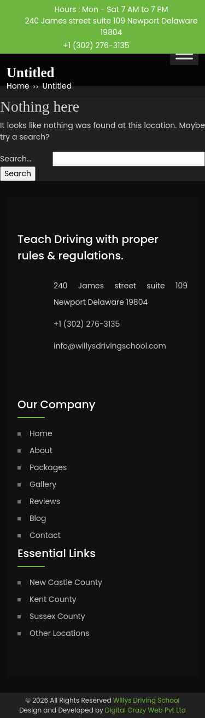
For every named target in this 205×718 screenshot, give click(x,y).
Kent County (53, 599)
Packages (48, 467)
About (41, 450)
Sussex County (57, 616)
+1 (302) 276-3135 (96, 45)
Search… (15, 158)
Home (18, 85)
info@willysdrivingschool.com (110, 345)
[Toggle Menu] (184, 54)
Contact (45, 535)
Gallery (43, 484)
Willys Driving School (146, 700)
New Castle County (66, 582)
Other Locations (59, 633)
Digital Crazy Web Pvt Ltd (145, 710)
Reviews (45, 501)
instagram (169, 42)
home (41, 433)
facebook (148, 41)
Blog (38, 518)
